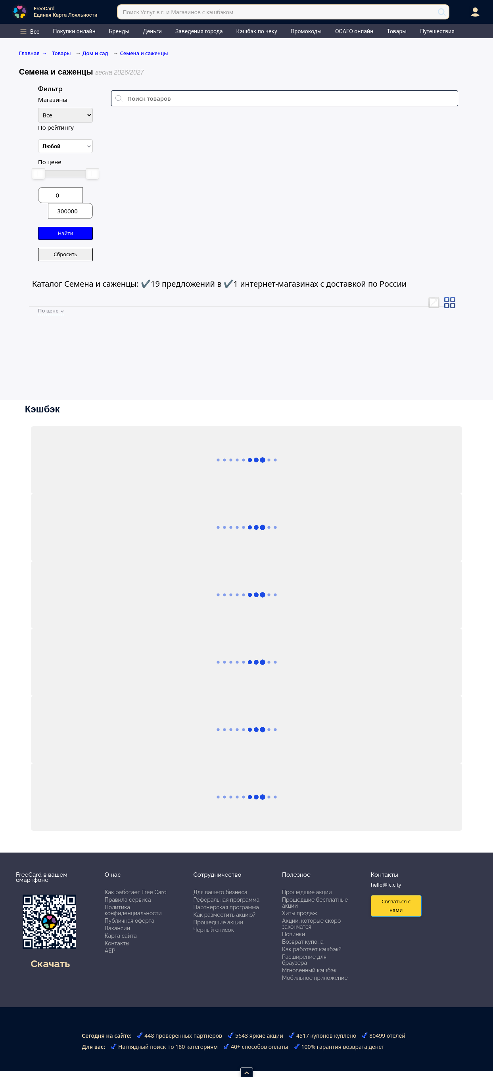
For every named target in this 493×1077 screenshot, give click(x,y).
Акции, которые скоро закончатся (311, 924)
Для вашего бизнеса (220, 892)
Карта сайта (121, 936)
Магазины (52, 99)
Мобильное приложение (315, 978)
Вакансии (117, 928)
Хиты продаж (299, 913)
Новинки (293, 934)
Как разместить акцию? (224, 915)
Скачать (50, 964)
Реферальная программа (226, 900)
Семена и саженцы (144, 53)
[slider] (38, 173)
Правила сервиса (128, 900)
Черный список (213, 930)
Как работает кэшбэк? (311, 949)
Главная (33, 53)
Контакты (117, 943)
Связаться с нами (396, 905)
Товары (62, 53)
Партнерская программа (226, 907)
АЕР (110, 951)
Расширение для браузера (304, 960)
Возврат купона (303, 942)
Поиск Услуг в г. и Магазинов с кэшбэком (178, 12)
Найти (65, 233)
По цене (49, 162)
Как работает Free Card (136, 892)
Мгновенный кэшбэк (309, 970)
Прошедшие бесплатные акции (315, 903)
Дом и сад (95, 53)
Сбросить (65, 254)
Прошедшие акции (218, 922)
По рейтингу (56, 127)
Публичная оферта (129, 921)
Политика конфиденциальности (133, 910)
